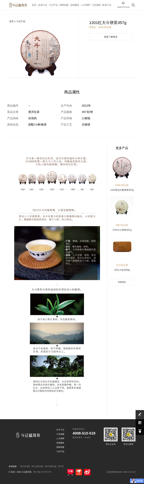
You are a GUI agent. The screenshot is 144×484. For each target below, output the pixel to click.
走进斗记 (42, 5)
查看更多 (122, 282)
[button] (35, 75)
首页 (34, 5)
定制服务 (74, 5)
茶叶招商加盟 (50, 466)
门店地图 (96, 5)
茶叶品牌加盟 (37, 466)
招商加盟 (63, 5)
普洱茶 (61, 466)
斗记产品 (53, 5)
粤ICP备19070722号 (42, 472)
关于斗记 (60, 430)
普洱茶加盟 (25, 466)
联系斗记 (106, 5)
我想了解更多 (111, 37)
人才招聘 (85, 5)
